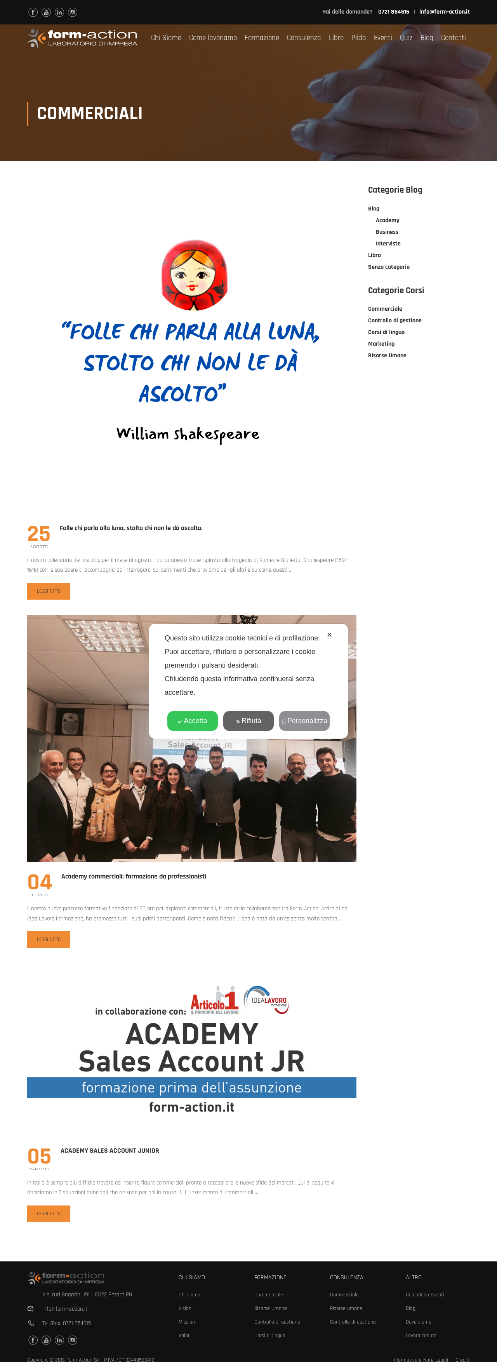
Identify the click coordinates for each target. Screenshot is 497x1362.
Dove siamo (418, 1322)
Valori (185, 1335)
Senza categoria (389, 268)
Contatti (453, 38)
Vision (185, 1308)
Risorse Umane (387, 356)
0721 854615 (77, 1323)
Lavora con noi (422, 1335)
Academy (388, 221)
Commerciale (385, 310)
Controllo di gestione (395, 321)
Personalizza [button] (304, 721)
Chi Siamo (166, 38)
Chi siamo (189, 1294)
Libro (336, 38)
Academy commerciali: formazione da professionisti (133, 877)
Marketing (381, 345)
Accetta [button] (192, 721)
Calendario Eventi (425, 1294)
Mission (187, 1322)
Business (387, 233)
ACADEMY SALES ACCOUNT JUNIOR (110, 1151)
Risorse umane (346, 1308)
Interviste (388, 244)
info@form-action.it (444, 12)
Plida (358, 38)
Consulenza (304, 38)
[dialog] (248, 681)
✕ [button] (329, 635)
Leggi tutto (48, 594)
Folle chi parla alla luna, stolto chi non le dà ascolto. (131, 528)
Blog (427, 38)
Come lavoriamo (213, 38)
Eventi (383, 38)
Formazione (262, 38)
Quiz (406, 38)
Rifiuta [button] (248, 721)
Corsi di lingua (386, 333)
